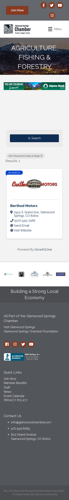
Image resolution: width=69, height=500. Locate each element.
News (7, 391)
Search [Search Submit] (34, 138)
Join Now (10, 378)
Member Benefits (15, 383)
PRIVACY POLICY (16, 400)
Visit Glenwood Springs (19, 327)
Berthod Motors (24, 206)
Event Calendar (14, 396)
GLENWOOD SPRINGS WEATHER (34, 464)
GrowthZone (43, 249)
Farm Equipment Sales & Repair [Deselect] (25, 156)
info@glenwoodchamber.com (31, 422)
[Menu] (55, 29)
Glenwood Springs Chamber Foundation (31, 331)
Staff (7, 387)
